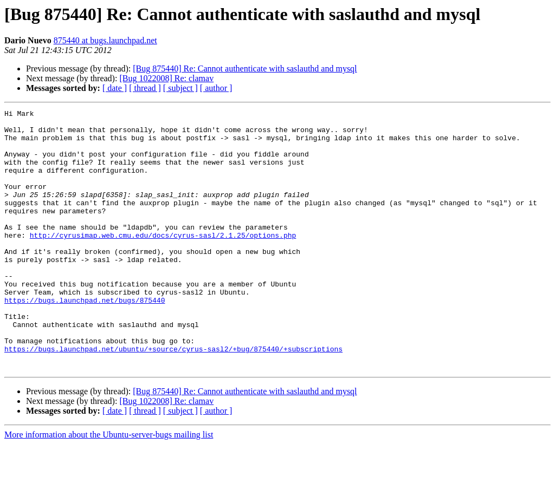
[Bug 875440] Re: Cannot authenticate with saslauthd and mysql (245, 68)
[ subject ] (180, 88)
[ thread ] (145, 88)
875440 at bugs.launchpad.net (105, 40)
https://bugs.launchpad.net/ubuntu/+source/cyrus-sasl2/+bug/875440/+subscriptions (173, 397)
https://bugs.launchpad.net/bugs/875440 (84, 339)
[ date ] (114, 88)
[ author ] (216, 88)
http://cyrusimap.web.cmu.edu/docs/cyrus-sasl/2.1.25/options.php (163, 261)
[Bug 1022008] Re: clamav (166, 78)
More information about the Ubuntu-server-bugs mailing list (108, 486)
